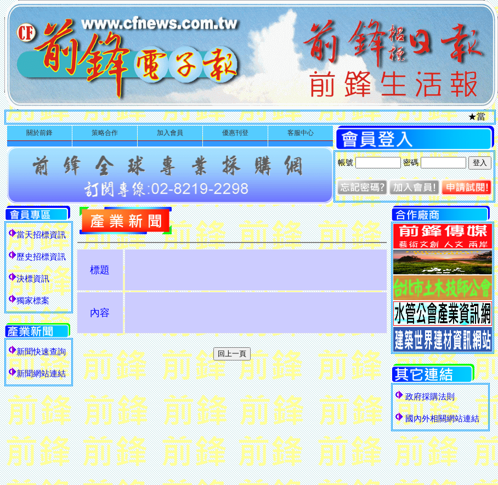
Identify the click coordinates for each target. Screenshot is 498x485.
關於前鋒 (39, 133)
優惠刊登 (235, 133)
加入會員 (170, 133)
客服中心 (300, 133)
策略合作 (105, 133)
